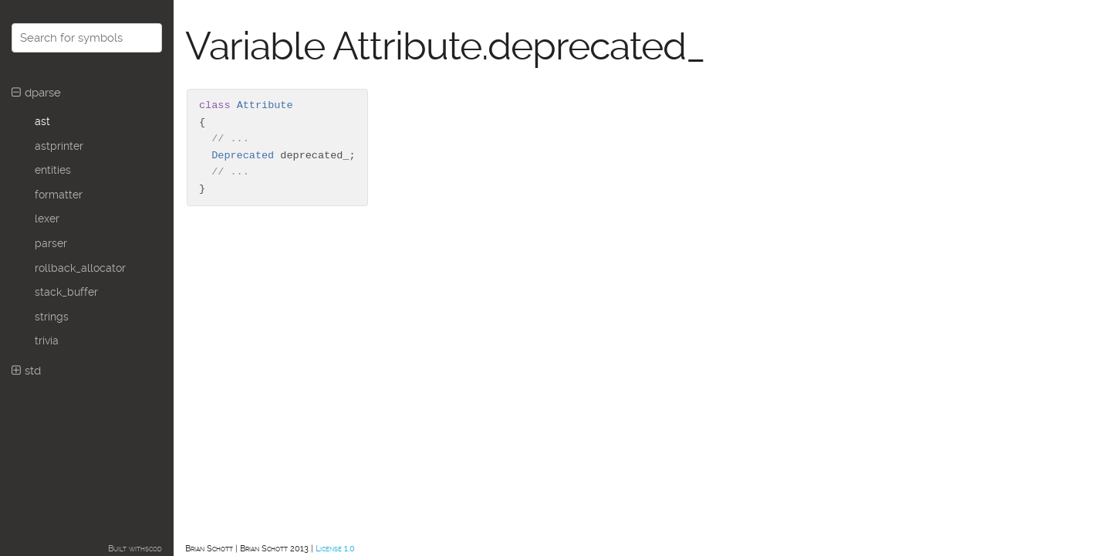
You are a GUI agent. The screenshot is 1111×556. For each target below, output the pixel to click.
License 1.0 (335, 549)
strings (52, 316)
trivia (47, 340)
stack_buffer (66, 292)
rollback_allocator (80, 268)
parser (51, 243)
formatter (59, 194)
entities (53, 170)
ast (42, 121)
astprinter (59, 146)
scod (153, 549)
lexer (47, 218)
